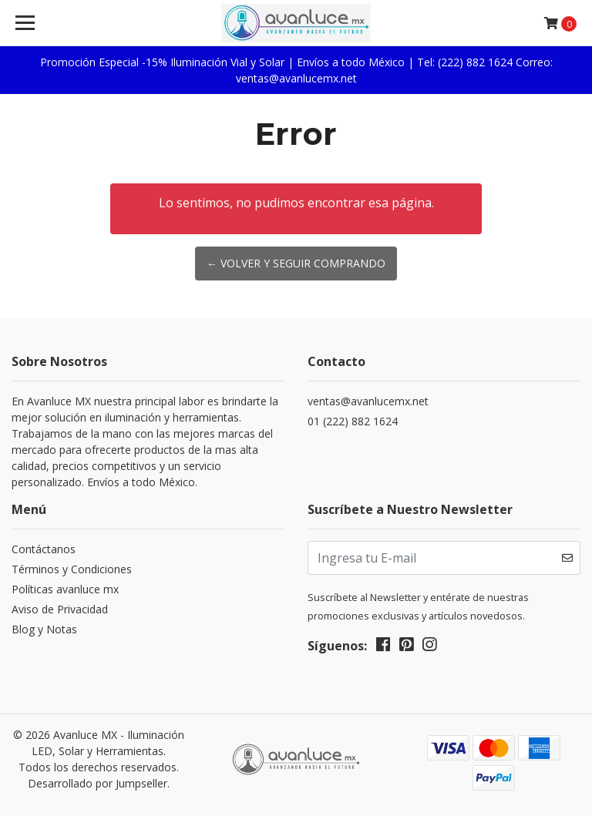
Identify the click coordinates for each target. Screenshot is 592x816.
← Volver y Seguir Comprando (296, 263)
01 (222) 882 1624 (353, 421)
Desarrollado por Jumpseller (97, 783)
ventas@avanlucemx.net (368, 401)
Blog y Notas (44, 629)
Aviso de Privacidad (60, 609)
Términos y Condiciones (72, 569)
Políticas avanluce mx (65, 589)
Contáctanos (44, 549)
